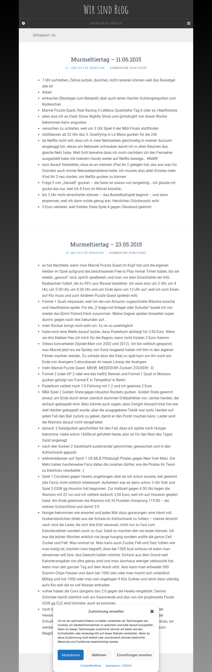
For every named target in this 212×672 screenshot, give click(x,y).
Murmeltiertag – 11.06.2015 (106, 59)
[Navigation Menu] (188, 23)
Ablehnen (99, 655)
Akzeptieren (71, 655)
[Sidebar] (23, 23)
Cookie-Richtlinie (90, 665)
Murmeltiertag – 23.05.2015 (106, 244)
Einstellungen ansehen (134, 655)
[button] (152, 611)
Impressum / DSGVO (119, 665)
